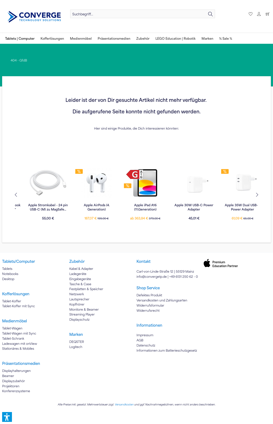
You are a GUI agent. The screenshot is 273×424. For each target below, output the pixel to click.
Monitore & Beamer (84, 309)
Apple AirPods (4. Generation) (137, 207)
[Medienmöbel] (81, 38)
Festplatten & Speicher (86, 289)
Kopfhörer (76, 304)
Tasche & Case (80, 284)
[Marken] (207, 38)
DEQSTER (76, 342)
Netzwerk (76, 294)
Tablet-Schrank (13, 338)
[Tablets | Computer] (20, 38)
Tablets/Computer (18, 261)
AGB (139, 340)
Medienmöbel (14, 321)
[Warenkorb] (267, 14)
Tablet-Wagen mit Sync (19, 333)
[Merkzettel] (250, 14)
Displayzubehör (13, 381)
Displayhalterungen (16, 371)
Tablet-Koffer (11, 301)
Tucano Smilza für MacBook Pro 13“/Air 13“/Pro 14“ (39, 207)
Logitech (75, 347)
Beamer (8, 376)
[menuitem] (142, 14)
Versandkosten (124, 404)
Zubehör (77, 261)
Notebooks (10, 274)
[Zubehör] (142, 38)
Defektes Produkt (149, 295)
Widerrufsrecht (148, 310)
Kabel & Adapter (81, 268)
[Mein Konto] (258, 14)
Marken (76, 334)
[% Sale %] (225, 38)
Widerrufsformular (150, 305)
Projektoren (10, 386)
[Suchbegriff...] (142, 14)
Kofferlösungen (15, 293)
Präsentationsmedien (21, 363)
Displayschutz (79, 319)
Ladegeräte (77, 274)
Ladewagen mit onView (19, 343)
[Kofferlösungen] (52, 38)
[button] (7, 417)
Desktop (8, 279)
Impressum (144, 335)
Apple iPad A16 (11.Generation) (185, 207)
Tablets (7, 268)
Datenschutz (145, 345)
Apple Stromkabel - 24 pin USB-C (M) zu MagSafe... (88, 207)
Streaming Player (82, 314)
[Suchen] (210, 14)
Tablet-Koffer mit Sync (18, 306)
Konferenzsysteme (16, 391)
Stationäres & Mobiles (18, 348)
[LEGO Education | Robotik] (175, 38)
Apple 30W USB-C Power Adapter (233, 207)
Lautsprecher (79, 299)
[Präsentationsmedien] (114, 38)
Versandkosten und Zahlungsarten (161, 300)
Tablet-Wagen (12, 328)
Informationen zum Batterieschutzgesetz (166, 350)
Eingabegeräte (80, 279)
